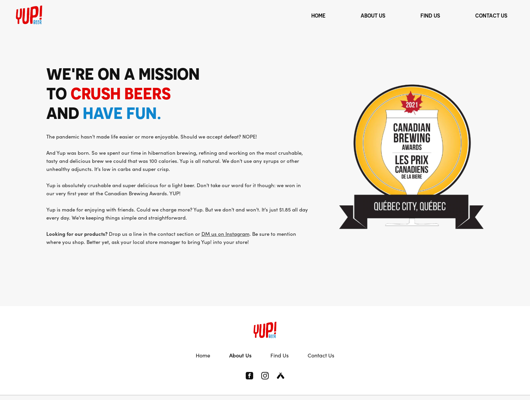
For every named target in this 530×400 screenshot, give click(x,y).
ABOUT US (373, 15)
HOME (318, 15)
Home (203, 355)
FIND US (430, 15)
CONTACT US (491, 15)
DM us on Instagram (225, 233)
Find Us (279, 355)
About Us (240, 355)
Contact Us (321, 355)
